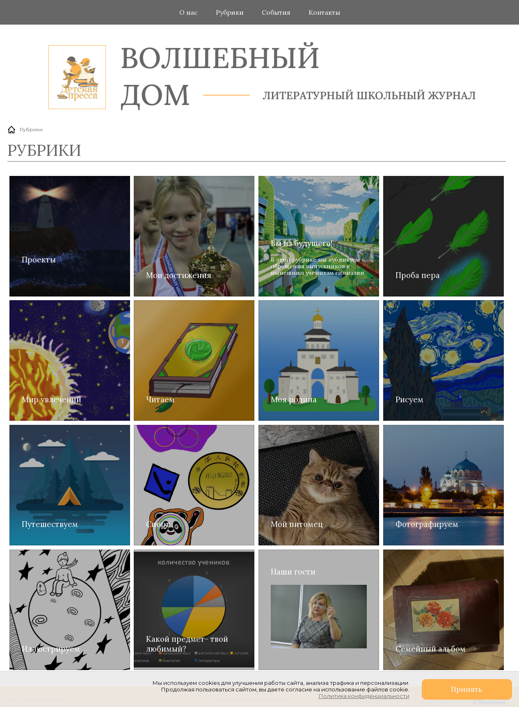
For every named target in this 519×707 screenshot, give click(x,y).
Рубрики (230, 12)
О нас (188, 12)
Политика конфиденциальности (363, 696)
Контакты (324, 12)
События (276, 12)
